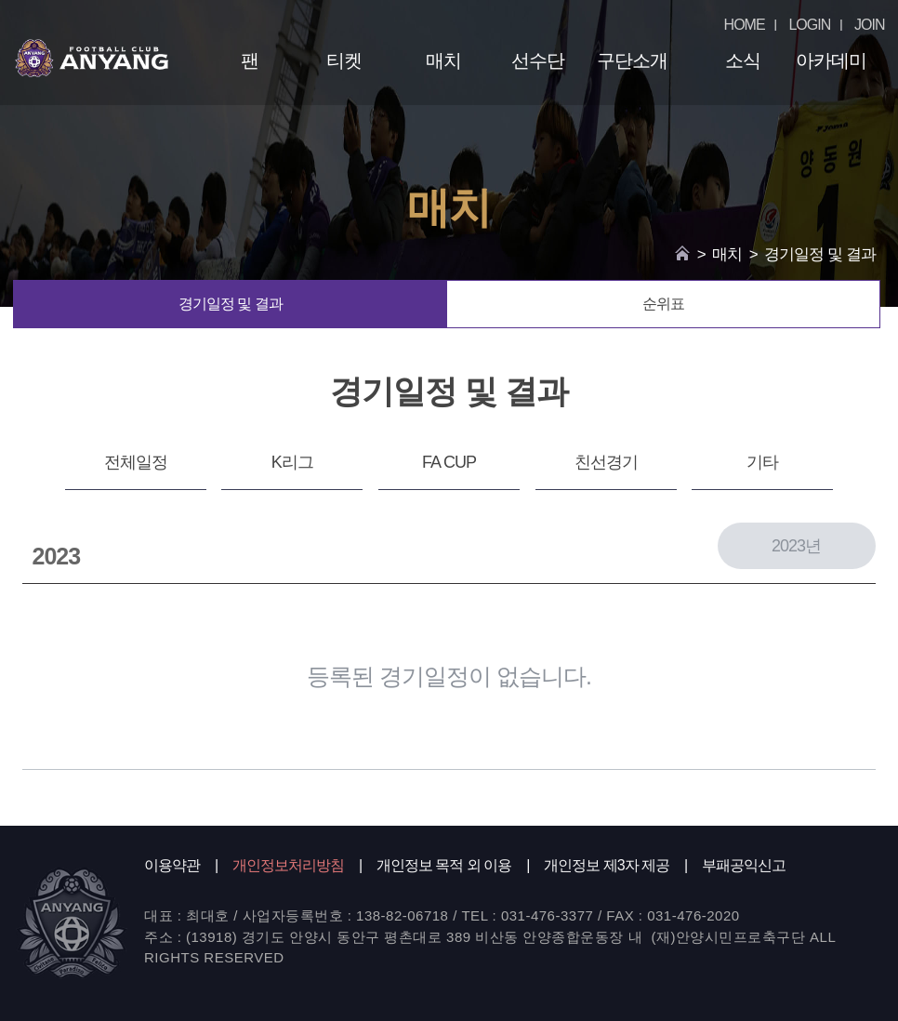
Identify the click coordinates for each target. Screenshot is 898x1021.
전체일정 (135, 462)
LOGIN (809, 25)
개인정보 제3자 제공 (606, 865)
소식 (742, 60)
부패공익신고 (744, 865)
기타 (762, 462)
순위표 (663, 304)
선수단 (537, 60)
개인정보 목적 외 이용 (443, 865)
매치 (443, 60)
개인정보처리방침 (288, 865)
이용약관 (172, 865)
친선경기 (606, 462)
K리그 (292, 462)
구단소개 (632, 60)
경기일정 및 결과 (230, 304)
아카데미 (831, 60)
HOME (744, 25)
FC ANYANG (91, 57)
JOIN (869, 25)
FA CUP (449, 462)
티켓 (344, 60)
